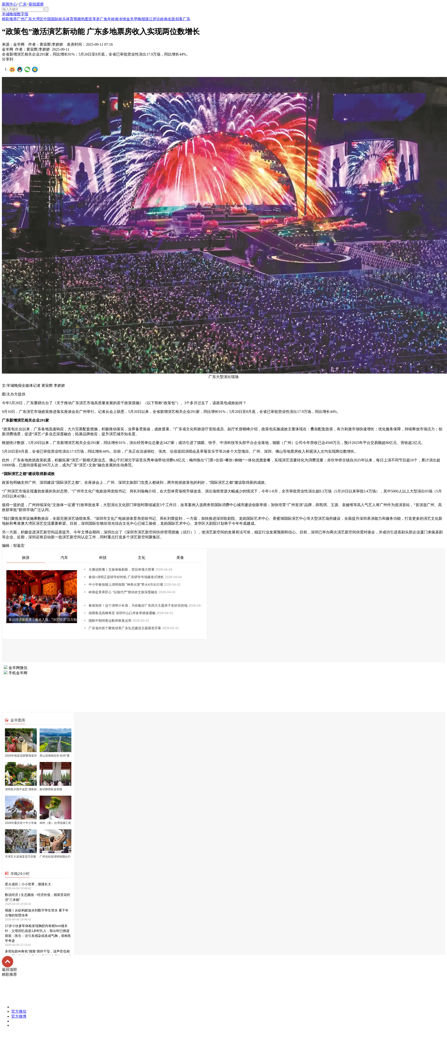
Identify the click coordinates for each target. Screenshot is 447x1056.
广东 (23, 4)
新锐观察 (36, 4)
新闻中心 (9, 4)
